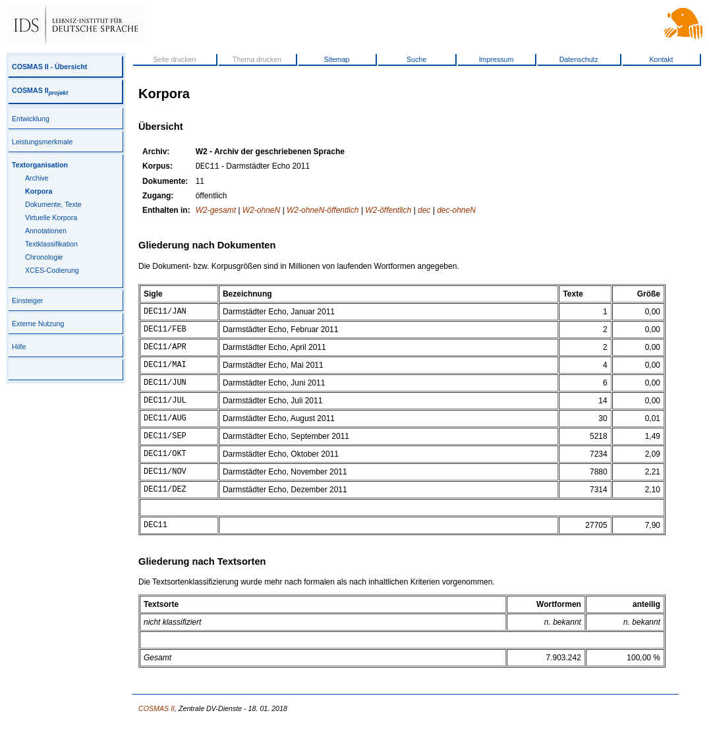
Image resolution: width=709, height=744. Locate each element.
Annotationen (46, 231)
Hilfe (19, 347)
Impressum (496, 59)
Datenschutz (578, 59)
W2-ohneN (261, 211)
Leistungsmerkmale (42, 142)
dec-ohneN (456, 211)
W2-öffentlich (388, 211)
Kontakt (661, 59)
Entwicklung (30, 119)
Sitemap (336, 59)
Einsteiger (27, 300)
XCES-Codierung (52, 270)
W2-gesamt (216, 211)
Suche (416, 59)
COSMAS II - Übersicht (49, 67)
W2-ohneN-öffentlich (322, 211)
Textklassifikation (51, 244)
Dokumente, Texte (53, 204)
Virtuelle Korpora (51, 217)
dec (424, 211)
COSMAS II (40, 90)
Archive (37, 178)
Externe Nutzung (38, 324)
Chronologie (44, 257)
